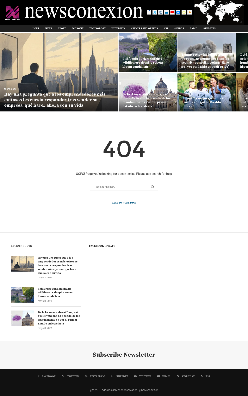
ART (166, 28)
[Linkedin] (166, 12)
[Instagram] (160, 12)
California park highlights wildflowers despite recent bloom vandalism (142, 63)
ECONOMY (78, 28)
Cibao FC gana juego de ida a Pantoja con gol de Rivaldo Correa (202, 102)
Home (36, 28)
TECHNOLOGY (97, 28)
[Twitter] (154, 12)
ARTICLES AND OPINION (144, 28)
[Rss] (189, 12)
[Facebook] (149, 12)
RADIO (193, 28)
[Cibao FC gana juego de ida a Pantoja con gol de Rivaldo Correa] (206, 92)
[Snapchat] (184, 12)
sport (62, 28)
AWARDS (179, 28)
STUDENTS (209, 28)
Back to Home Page (124, 202)
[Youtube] (172, 12)
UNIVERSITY (118, 28)
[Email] (178, 12)
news (48, 28)
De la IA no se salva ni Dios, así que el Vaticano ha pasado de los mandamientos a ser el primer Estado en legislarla (146, 100)
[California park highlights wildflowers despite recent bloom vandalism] (148, 52)
